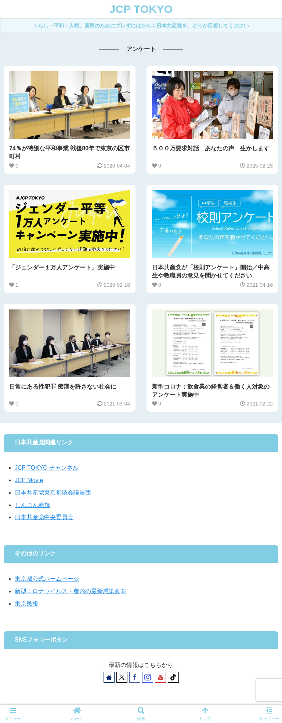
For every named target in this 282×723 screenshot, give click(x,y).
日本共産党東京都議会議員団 (53, 492)
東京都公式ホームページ (47, 579)
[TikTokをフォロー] (173, 677)
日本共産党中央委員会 (44, 517)
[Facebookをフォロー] (134, 677)
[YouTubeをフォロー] (160, 677)
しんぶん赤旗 (32, 505)
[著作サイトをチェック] (109, 677)
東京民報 (26, 604)
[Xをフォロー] (121, 677)
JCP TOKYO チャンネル (47, 468)
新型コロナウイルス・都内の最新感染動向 (70, 591)
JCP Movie (29, 480)
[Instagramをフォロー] (147, 677)
